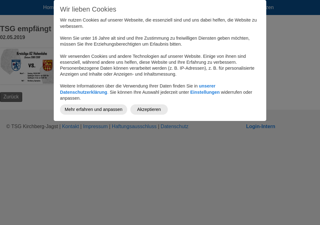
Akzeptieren (149, 109)
